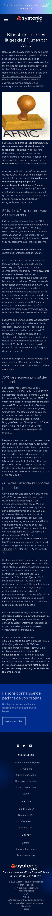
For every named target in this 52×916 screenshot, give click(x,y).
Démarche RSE (26, 815)
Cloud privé (26, 768)
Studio (26, 793)
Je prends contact (14, 724)
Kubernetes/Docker (26, 774)
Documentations (26, 855)
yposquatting (35, 149)
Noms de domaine (26, 787)
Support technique (26, 848)
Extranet (26, 842)
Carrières (26, 821)
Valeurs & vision (26, 808)
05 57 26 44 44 (35, 875)
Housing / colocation (26, 781)
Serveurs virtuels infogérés (26, 762)
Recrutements (26, 827)
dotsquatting (9, 153)
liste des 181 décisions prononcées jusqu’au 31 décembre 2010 (24, 76)
